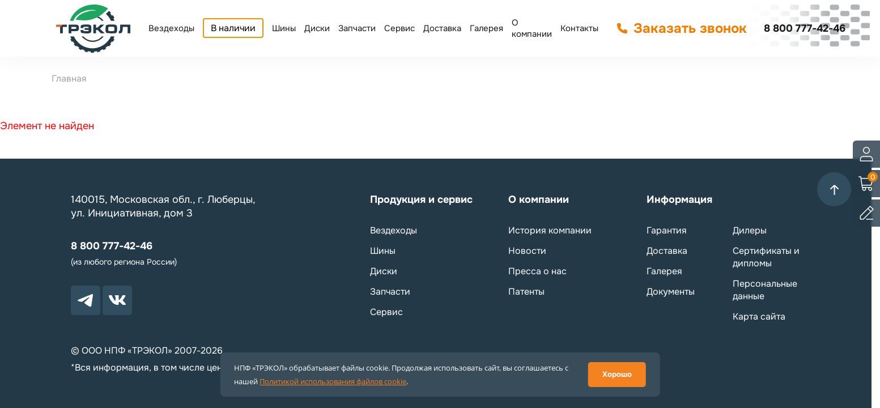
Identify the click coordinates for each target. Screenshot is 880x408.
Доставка (442, 28)
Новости (527, 251)
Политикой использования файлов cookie (333, 381)
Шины (284, 28)
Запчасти (357, 28)
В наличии (233, 28)
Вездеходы (171, 28)
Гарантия (667, 230)
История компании (550, 230)
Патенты (526, 292)
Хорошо (617, 374)
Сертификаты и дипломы (766, 257)
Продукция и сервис (421, 199)
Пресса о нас (537, 271)
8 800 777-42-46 (804, 28)
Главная (69, 78)
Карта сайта (759, 316)
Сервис (399, 28)
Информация (679, 199)
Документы (671, 292)
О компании (532, 28)
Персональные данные (765, 290)
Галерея (486, 28)
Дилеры (750, 230)
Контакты (579, 28)
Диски (317, 28)
